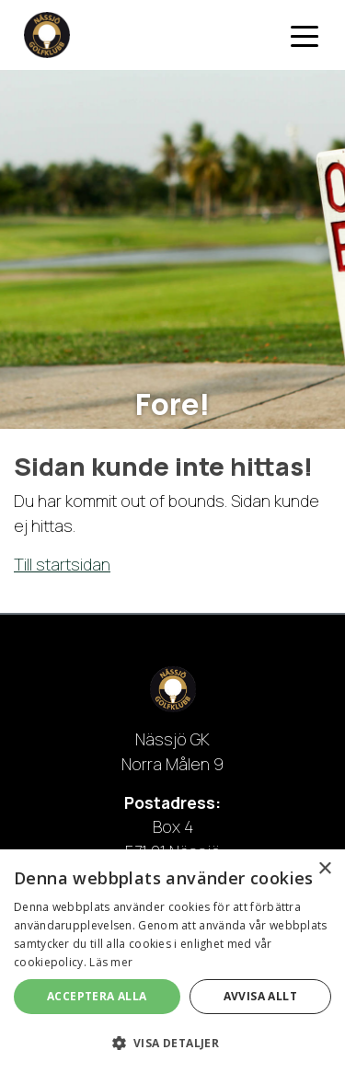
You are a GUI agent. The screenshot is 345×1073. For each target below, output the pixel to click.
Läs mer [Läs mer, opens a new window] (110, 962)
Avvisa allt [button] (260, 996)
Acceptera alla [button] (97, 996)
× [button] (324, 869)
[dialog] (172, 961)
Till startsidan (62, 564)
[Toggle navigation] (304, 35)
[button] (172, 1042)
